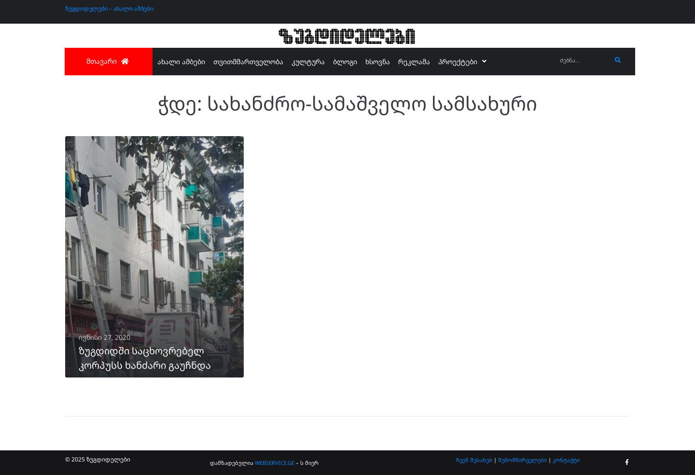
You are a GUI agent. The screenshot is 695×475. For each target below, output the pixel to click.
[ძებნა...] (583, 60)
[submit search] (618, 60)
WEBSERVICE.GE (275, 462)
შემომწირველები (522, 459)
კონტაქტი (566, 459)
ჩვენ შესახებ (474, 459)
